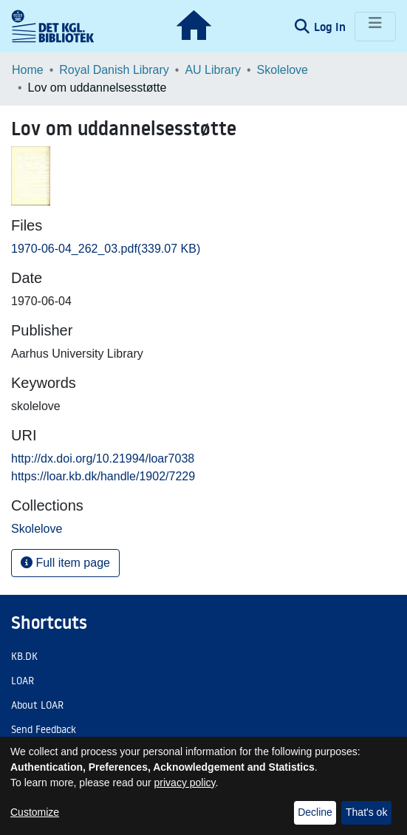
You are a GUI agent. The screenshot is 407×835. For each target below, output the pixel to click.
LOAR (22, 680)
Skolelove (282, 70)
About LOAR (37, 705)
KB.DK (24, 656)
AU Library (213, 70)
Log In (331, 26)
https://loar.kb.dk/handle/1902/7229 (103, 476)
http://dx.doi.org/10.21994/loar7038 (102, 458)
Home (28, 70)
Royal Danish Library (114, 70)
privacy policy (185, 782)
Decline (315, 812)
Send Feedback (43, 729)
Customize (34, 812)
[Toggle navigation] (375, 26)
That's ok (366, 812)
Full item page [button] (65, 562)
